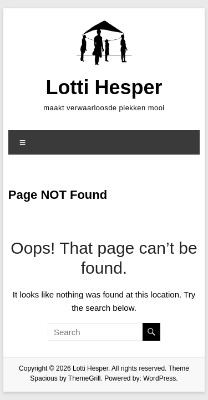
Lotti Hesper (103, 87)
